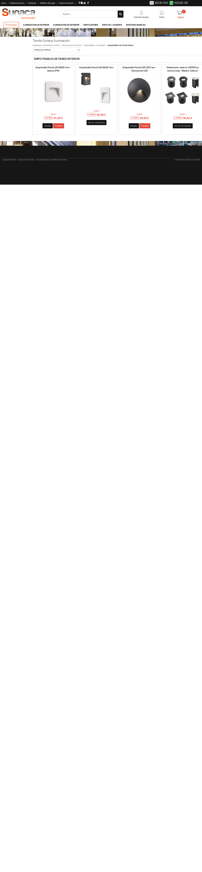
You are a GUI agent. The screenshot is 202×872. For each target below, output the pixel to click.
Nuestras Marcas (136, 25)
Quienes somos (17, 3)
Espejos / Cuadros (112, 25)
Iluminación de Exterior (66, 25)
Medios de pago (47, 3)
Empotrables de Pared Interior (121, 45)
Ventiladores (90, 25)
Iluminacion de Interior (36, 25)
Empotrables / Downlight (94, 45)
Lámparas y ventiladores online (46, 45)
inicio (3, 3)
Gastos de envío (66, 3)
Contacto (32, 3)
